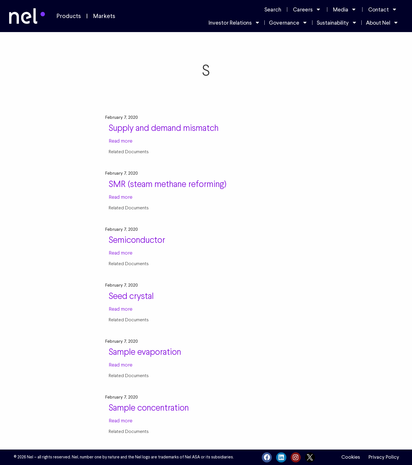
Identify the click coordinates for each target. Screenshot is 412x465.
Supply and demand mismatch (164, 128)
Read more (120, 140)
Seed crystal (131, 296)
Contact (382, 9)
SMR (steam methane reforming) (168, 184)
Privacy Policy (384, 457)
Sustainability (337, 22)
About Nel (382, 22)
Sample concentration (149, 407)
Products (68, 16)
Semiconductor (137, 240)
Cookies (350, 457)
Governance (288, 22)
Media (344, 9)
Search (272, 9)
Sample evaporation (145, 352)
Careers (307, 9)
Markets (104, 16)
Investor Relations (234, 22)
